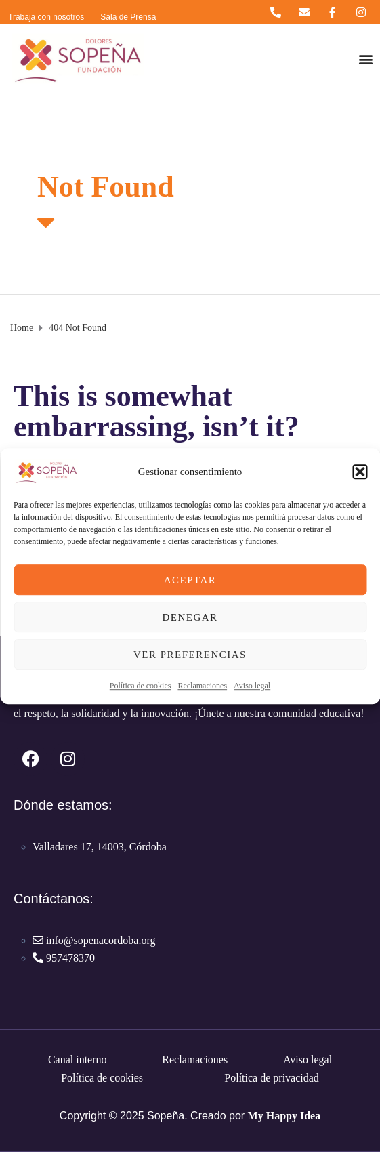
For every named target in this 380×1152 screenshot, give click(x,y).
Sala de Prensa (128, 17)
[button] (359, 471)
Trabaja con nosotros (46, 17)
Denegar (189, 617)
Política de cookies (140, 686)
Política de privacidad (271, 1078)
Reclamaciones (202, 686)
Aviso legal (252, 686)
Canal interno (77, 1059)
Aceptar (190, 580)
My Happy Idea (284, 1116)
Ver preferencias (190, 654)
